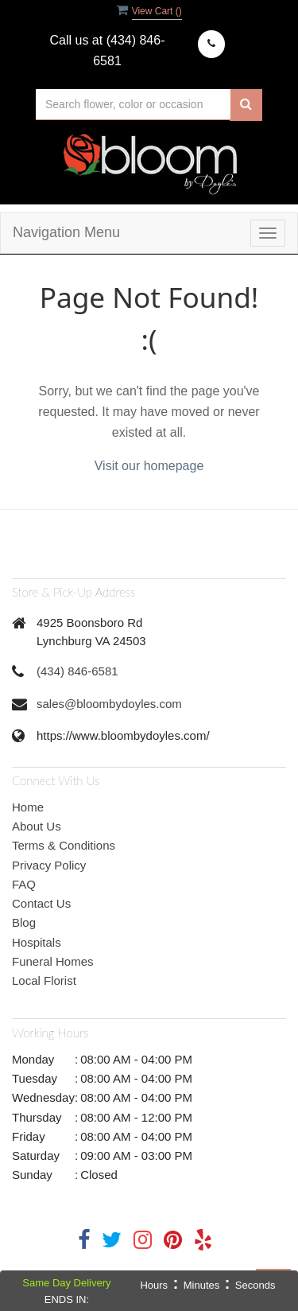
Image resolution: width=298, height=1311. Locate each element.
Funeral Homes (53, 961)
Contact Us (41, 903)
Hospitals (36, 942)
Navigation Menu (66, 232)
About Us (36, 826)
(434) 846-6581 (77, 671)
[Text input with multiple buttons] (133, 104)
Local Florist (44, 980)
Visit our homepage (149, 466)
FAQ (24, 884)
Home (28, 807)
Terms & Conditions (63, 845)
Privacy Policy (49, 865)
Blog (24, 922)
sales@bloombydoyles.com (109, 703)
